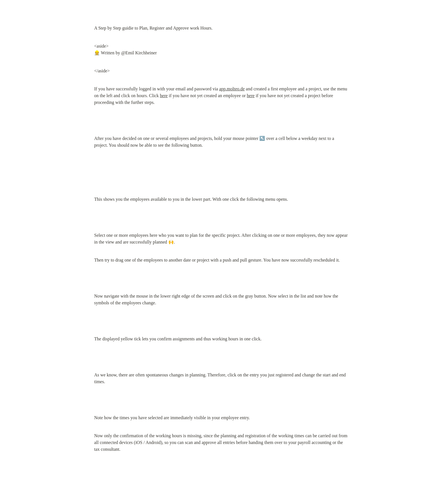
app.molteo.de (232, 88)
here (164, 95)
